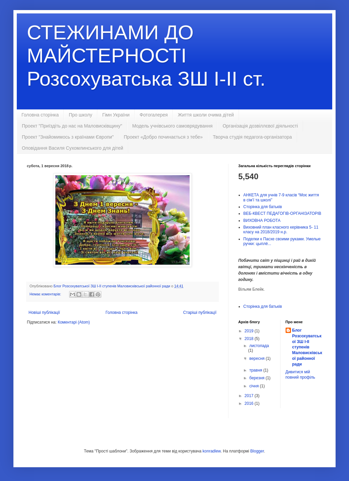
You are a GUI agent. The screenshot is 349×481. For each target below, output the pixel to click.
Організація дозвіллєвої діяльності (260, 126)
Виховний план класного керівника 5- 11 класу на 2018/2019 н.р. (280, 229)
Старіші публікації (199, 312)
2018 (250, 338)
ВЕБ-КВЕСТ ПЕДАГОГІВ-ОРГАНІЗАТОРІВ (282, 213)
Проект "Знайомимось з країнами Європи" (68, 137)
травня (256, 370)
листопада (259, 345)
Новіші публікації (44, 312)
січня (254, 386)
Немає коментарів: (46, 294)
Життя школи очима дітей (206, 114)
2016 (250, 403)
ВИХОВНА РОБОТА (262, 220)
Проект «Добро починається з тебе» (163, 137)
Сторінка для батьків (262, 206)
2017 (250, 395)
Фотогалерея (154, 114)
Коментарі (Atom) (74, 322)
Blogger (257, 451)
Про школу (80, 114)
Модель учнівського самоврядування (172, 126)
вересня (257, 358)
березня (257, 378)
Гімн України (116, 114)
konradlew (212, 451)
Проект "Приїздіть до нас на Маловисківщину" (72, 126)
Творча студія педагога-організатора (252, 137)
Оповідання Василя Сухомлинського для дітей (72, 148)
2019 (250, 331)
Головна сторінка (40, 114)
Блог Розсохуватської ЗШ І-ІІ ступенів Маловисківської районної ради (307, 347)
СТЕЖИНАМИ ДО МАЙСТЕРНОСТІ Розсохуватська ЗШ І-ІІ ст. (146, 55)
